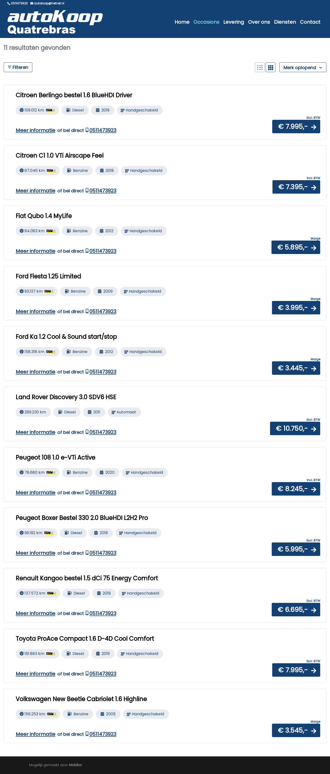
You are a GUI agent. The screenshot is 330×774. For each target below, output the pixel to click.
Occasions (206, 22)
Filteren (18, 67)
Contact (310, 22)
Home (182, 22)
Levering (233, 22)
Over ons (259, 22)
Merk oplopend (302, 68)
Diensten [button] (285, 22)
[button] (296, 126)
